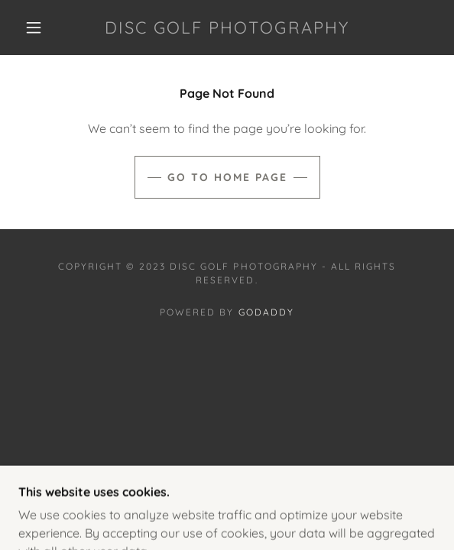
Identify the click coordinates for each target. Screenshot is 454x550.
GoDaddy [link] (266, 312)
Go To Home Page (227, 177)
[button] (39, 27)
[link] (227, 27)
